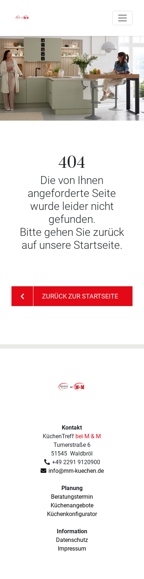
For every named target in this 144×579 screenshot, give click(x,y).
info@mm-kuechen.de (72, 470)
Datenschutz (72, 540)
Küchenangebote (72, 505)
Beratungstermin (72, 496)
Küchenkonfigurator (72, 514)
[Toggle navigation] (122, 18)
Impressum (72, 548)
